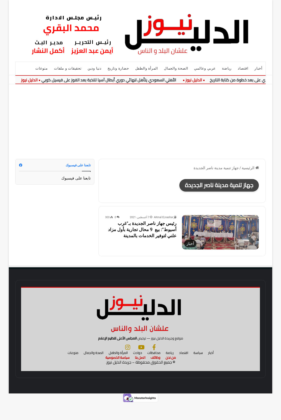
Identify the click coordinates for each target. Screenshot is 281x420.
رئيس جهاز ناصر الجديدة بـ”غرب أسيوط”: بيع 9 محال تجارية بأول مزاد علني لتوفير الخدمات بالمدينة (142, 229)
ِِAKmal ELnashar (163, 217)
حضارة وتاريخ (118, 68)
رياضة (227, 68)
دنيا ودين (94, 68)
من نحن (171, 374)
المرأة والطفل (146, 68)
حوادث (137, 369)
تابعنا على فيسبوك (76, 178)
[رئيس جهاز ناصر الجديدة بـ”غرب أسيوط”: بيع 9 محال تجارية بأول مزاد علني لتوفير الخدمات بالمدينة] (220, 232)
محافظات (153, 369)
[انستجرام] (127, 364)
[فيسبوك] (154, 364)
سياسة (198, 369)
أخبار (258, 68)
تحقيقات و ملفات (67, 68)
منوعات (41, 68)
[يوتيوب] (141, 364)
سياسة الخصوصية (117, 374)
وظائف (155, 374)
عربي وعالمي (205, 68)
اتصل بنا (140, 374)
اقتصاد (243, 68)
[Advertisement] (140, 121)
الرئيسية (250, 168)
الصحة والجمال (176, 68)
